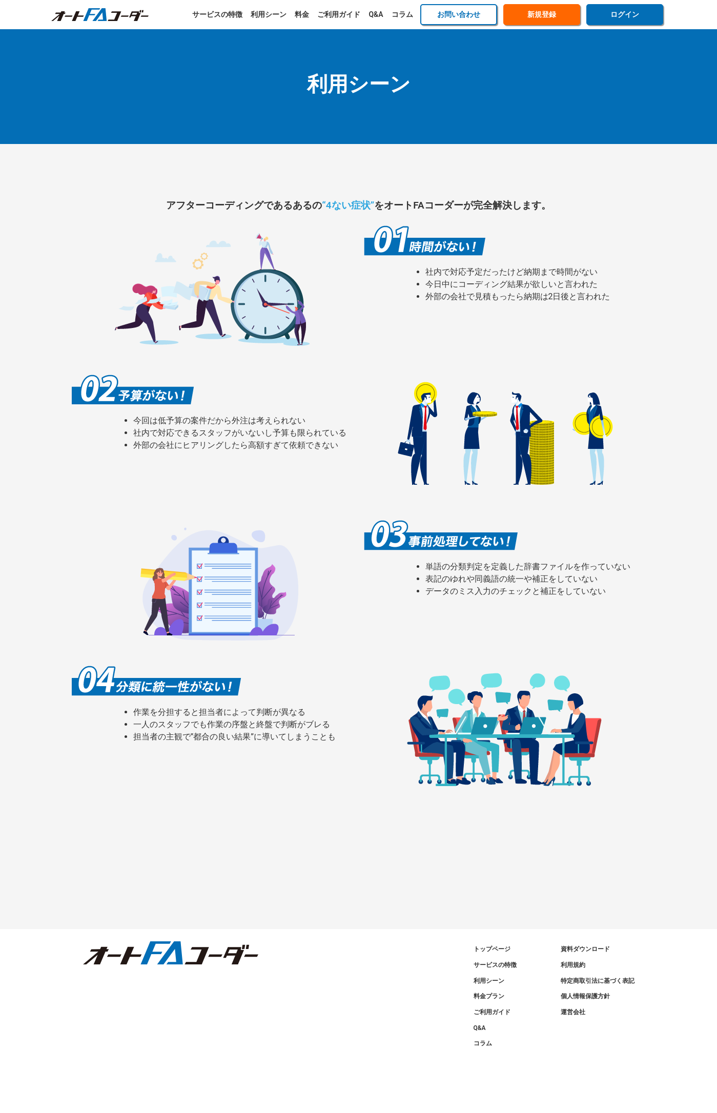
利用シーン (268, 14)
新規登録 (541, 14)
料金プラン (489, 996)
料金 (302, 14)
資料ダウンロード (585, 949)
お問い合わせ (458, 14)
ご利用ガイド (338, 14)
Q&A (375, 14)
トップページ (492, 949)
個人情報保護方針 (585, 996)
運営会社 (573, 1012)
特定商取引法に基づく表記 (597, 980)
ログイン (624, 14)
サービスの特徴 (217, 14)
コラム (402, 14)
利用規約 (573, 964)
